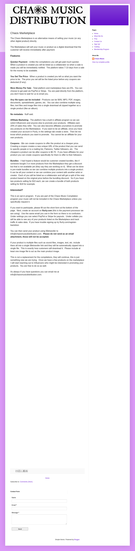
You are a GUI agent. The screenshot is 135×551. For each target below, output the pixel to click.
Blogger (76, 539)
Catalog (96, 47)
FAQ (95, 39)
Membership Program (101, 49)
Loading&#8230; (51, 375)
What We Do (98, 36)
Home (47, 478)
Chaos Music (99, 59)
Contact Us (98, 41)
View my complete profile (100, 62)
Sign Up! (97, 44)
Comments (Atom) (26, 482)
